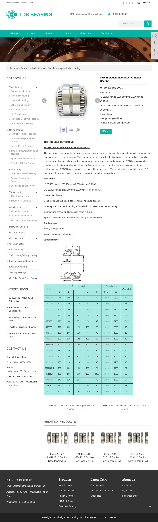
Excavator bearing (18, 266)
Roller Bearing (38, 68)
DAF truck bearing (19, 100)
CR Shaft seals (16, 244)
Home (14, 33)
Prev (44, 100)
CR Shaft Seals (66, 501)
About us (32, 33)
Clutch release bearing (21, 215)
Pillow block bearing (18, 227)
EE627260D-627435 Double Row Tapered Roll (111, 457)
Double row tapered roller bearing (63, 68)
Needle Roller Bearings (22, 146)
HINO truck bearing (20, 114)
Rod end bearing (17, 232)
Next (97, 100)
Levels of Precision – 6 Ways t (23, 327)
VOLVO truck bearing (21, 105)
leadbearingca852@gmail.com (87, 14)
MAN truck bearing (20, 96)
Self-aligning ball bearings (23, 186)
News (68, 33)
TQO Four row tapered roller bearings (24, 152)
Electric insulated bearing (21, 261)
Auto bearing (15, 207)
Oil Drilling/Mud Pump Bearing (23, 278)
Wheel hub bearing (20, 211)
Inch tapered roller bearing (23, 134)
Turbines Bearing (67, 490)
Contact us (106, 33)
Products (51, 33)
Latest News (98, 479)
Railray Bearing (66, 496)
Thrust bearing (16, 192)
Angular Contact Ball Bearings (21, 179)
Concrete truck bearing (22, 123)
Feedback (85, 33)
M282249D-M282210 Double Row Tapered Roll (84, 457)
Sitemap (113, 517)
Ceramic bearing (17, 238)
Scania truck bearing (21, 91)
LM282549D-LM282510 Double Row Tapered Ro (57, 457)
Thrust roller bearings (21, 200)
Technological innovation (102, 490)
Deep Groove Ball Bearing (23, 173)
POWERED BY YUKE (98, 517)
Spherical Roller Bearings (23, 158)
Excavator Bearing (67, 506)
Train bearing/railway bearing (23, 255)
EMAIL (106, 131)
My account (127, 490)
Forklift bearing (16, 249)
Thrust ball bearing (20, 196)
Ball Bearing (15, 169)
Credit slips (95, 496)
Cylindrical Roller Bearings (23, 163)
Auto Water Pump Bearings (24, 220)
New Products (65, 485)
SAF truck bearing (19, 109)
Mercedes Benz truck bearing (25, 119)
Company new (97, 485)
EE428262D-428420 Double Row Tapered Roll (138, 457)
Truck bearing (15, 87)
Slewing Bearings (17, 272)
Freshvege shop (129, 496)
